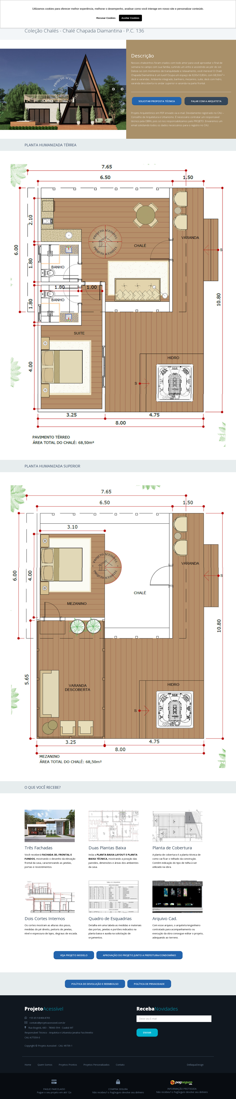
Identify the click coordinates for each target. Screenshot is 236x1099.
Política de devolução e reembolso (94, 983)
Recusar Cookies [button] (106, 18)
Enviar (147, 1032)
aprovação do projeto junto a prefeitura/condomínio (139, 955)
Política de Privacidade (149, 983)
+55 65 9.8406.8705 (37, 1017)
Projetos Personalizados (96, 1064)
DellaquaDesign (195, 1064)
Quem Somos (45, 1064)
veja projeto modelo (74, 955)
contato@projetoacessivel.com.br (45, 1022)
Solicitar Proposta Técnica (156, 101)
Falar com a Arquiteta (206, 101)
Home (28, 1064)
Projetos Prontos (68, 1064)
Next (122, 89)
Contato (120, 1064)
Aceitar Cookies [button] (130, 18)
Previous (113, 89)
